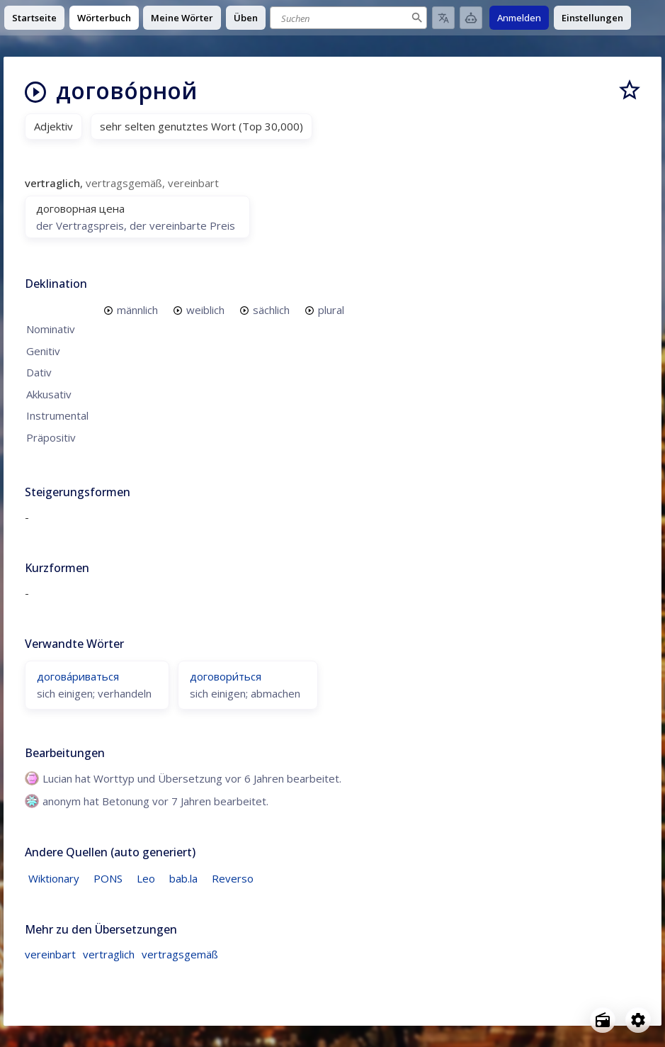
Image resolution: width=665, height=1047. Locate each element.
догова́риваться (78, 676)
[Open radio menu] (602, 1020)
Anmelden (519, 17)
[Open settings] (638, 1020)
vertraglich (109, 954)
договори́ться (225, 676)
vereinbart (50, 954)
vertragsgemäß (180, 954)
